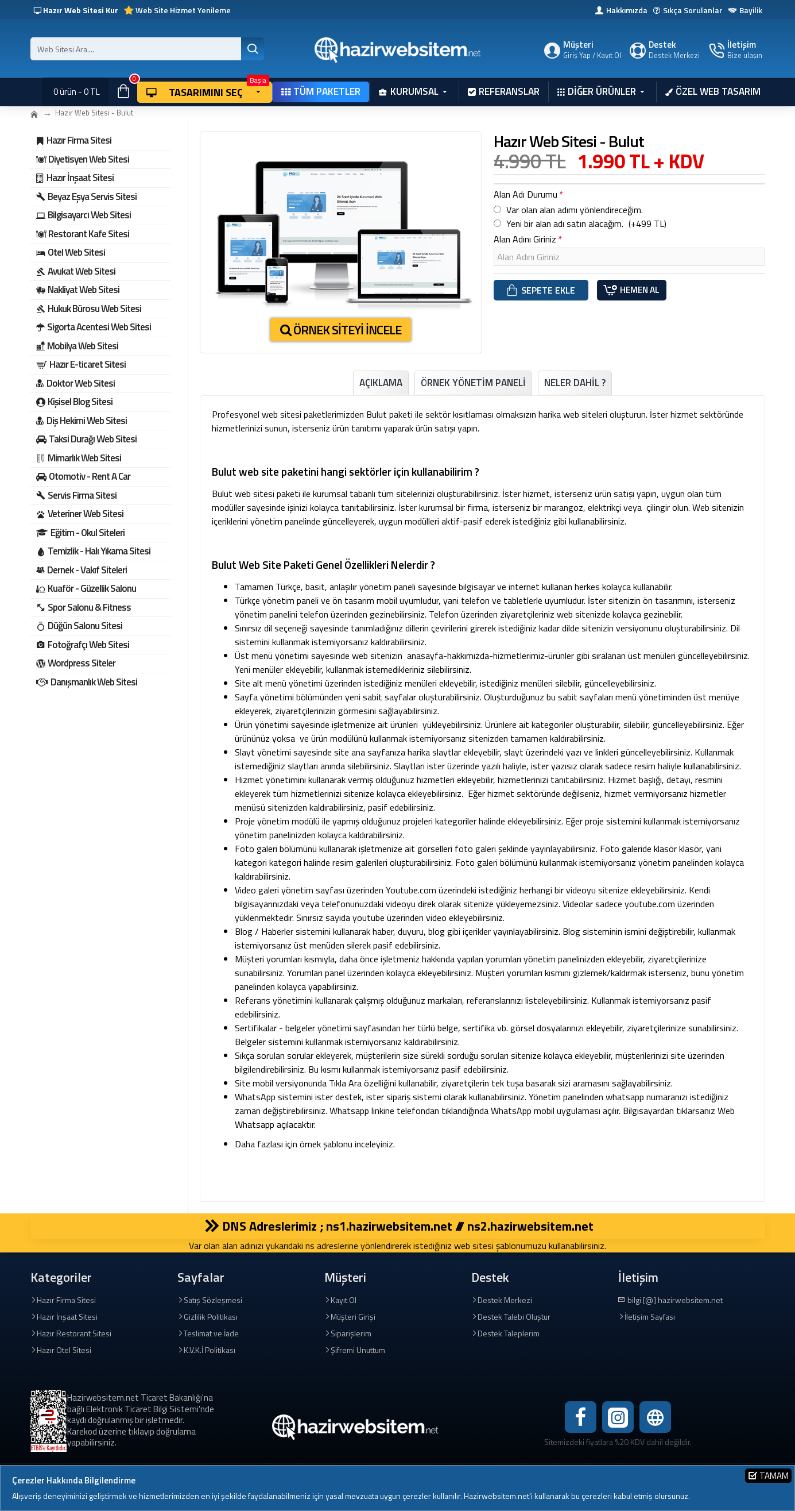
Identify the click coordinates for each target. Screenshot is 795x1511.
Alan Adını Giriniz (525, 242)
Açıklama (380, 382)
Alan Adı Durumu (525, 194)
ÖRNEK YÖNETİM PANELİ (473, 382)
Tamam (774, 1475)
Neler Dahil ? (575, 382)
